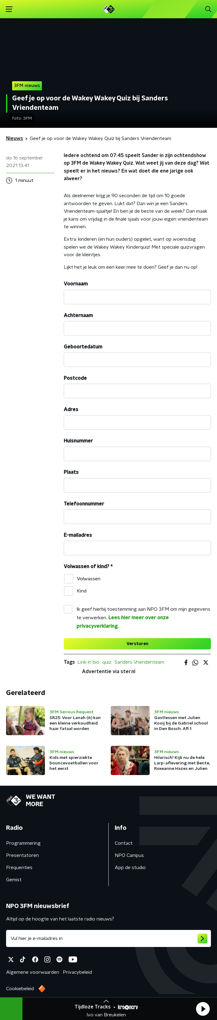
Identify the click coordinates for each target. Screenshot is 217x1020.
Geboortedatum (83, 346)
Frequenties (19, 867)
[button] (202, 1008)
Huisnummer (78, 440)
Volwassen (88, 578)
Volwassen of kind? (88, 566)
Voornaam (76, 283)
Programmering (23, 843)
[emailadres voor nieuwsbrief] (108, 938)
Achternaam (78, 315)
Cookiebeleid (20, 988)
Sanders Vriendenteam (139, 662)
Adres (71, 409)
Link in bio (88, 662)
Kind (81, 591)
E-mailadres (78, 535)
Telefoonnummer (84, 503)
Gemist (14, 879)
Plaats (71, 472)
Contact (124, 843)
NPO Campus (129, 855)
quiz (106, 662)
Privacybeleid (77, 972)
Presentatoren (22, 855)
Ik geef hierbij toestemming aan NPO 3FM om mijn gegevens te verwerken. (143, 618)
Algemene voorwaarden (32, 972)
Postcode (75, 378)
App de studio (130, 867)
